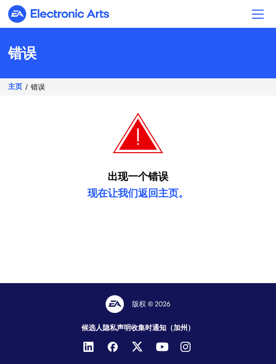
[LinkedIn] (89, 347)
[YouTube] (162, 347)
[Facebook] (114, 347)
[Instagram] (186, 347)
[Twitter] (138, 347)
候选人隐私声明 (106, 327)
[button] (258, 14)
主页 (15, 86)
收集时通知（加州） (163, 327)
